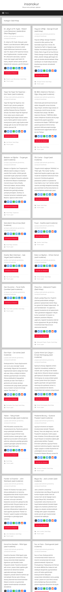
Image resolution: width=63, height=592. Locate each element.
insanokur (31, 4)
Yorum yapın (9, 81)
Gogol (38, 205)
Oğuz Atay (39, 147)
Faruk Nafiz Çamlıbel (12, 309)
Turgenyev (16, 212)
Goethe (39, 242)
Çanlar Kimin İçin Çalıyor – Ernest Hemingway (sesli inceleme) (44, 355)
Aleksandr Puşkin (41, 342)
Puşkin (49, 342)
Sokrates (15, 244)
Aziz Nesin (9, 142)
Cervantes (9, 405)
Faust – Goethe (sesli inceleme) (45, 223)
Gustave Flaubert (42, 468)
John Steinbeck (10, 534)
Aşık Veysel (9, 277)
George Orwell (41, 81)
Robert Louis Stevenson (13, 79)
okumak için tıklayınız (11, 73)
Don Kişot (15, 405)
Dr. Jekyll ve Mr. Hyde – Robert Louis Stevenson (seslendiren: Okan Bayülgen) (15, 31)
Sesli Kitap (23, 79)
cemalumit (7, 38)
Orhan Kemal (40, 277)
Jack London (40, 531)
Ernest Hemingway (42, 405)
